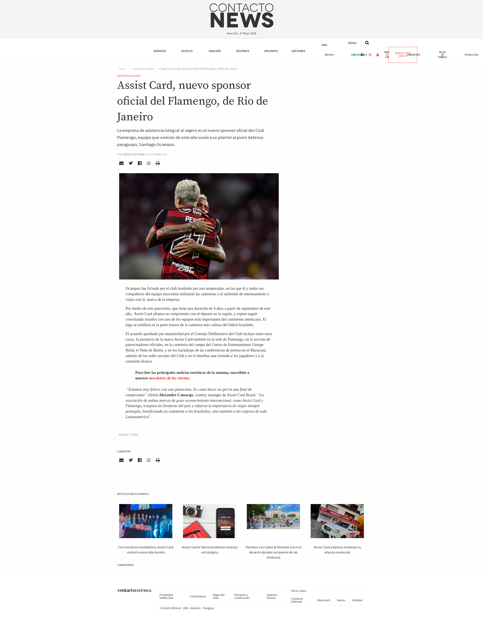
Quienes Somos (272, 596)
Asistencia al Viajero (143, 68)
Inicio (122, 68)
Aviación (215, 51)
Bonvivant (323, 600)
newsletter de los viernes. (169, 378)
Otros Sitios (298, 591)
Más (324, 45)
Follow (352, 43)
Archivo (329, 54)
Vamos (341, 600)
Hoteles (187, 51)
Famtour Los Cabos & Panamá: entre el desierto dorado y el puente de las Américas (274, 552)
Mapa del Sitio (218, 596)
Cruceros (271, 51)
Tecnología (471, 54)
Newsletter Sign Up (402, 54)
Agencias (159, 51)
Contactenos (198, 596)
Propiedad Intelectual (166, 596)
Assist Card (128, 434)
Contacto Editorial (297, 600)
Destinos (242, 51)
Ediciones (298, 51)
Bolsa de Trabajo (442, 54)
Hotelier (357, 600)
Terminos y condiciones (242, 596)
